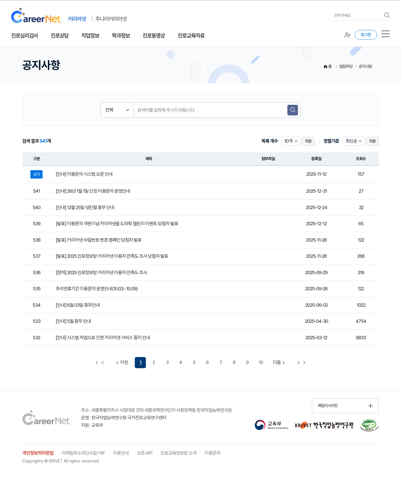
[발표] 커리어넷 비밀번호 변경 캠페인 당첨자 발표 (98, 240)
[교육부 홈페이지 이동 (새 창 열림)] (271, 425)
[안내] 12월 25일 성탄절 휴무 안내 (85, 207)
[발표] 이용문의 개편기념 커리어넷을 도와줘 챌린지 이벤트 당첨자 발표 (117, 223)
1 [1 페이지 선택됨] (140, 362)
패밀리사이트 (328, 405)
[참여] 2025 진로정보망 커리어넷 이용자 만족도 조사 (101, 272)
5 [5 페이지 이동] (194, 362)
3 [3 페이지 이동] (167, 362)
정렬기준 (331, 141)
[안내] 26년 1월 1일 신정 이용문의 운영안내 (93, 191)
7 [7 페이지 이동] (220, 362)
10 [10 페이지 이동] (261, 362)
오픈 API (144, 453)
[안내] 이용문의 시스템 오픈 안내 (84, 174)
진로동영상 (154, 35)
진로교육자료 (191, 35)
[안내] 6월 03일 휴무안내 (78, 305)
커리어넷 (77, 19)
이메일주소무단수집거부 (83, 453)
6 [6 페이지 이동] (207, 362)
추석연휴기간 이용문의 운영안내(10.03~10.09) (97, 288)
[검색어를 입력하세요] (358, 15)
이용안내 (121, 453)
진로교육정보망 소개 (178, 453)
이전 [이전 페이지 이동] (121, 362)
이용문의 (212, 453)
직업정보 (90, 35)
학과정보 (121, 35)
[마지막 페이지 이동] (301, 362)
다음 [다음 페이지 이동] (280, 362)
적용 (308, 141)
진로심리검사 (24, 35)
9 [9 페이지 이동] (247, 362)
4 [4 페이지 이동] (180, 362)
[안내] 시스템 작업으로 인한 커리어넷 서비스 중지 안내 (103, 337)
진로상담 (60, 35)
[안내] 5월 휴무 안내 (73, 321)
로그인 (366, 34)
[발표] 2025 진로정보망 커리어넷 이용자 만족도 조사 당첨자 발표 (112, 256)
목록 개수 (269, 141)
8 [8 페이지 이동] (234, 362)
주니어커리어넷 (110, 19)
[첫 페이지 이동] (100, 362)
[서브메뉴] (385, 33)
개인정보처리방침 (37, 453)
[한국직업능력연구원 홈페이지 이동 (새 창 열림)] (324, 425)
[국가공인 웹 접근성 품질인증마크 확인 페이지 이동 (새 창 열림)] (369, 425)
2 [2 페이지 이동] (154, 362)
